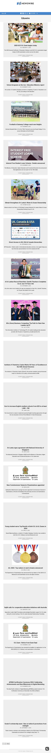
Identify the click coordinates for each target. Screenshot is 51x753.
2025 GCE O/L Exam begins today (25, 45)
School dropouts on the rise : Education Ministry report (25, 85)
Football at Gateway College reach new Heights (25, 124)
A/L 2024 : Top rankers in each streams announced (25, 568)
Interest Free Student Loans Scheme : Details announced (25, 163)
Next (8, 743)
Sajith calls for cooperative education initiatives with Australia (25, 607)
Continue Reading (25, 55)
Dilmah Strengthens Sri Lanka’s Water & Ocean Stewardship (25, 203)
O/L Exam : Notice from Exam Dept (25, 643)
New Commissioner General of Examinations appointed (25, 485)
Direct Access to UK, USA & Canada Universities (25, 242)
